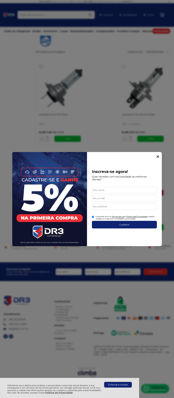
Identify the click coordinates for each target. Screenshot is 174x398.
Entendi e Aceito (118, 384)
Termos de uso (118, 216)
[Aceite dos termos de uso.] (93, 217)
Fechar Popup (157, 156)
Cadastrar (124, 224)
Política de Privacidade (59, 392)
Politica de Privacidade (137, 216)
